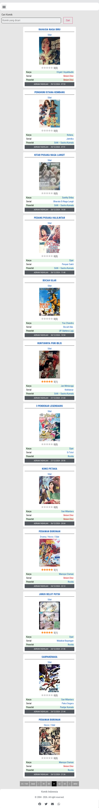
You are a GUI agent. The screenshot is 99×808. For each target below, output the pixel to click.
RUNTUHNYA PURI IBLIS (49, 343)
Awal (33, 784)
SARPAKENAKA (49, 656)
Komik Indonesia (49, 791)
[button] (4, 6)
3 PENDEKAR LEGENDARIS (49, 405)
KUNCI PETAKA (49, 468)
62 (59, 784)
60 (49, 784)
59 (44, 784)
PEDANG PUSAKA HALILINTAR (49, 217)
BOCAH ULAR (49, 280)
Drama (43, 536)
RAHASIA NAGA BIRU (49, 29)
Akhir (75, 784)
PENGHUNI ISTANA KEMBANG (49, 92)
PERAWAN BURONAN (49, 531)
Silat (50, 34)
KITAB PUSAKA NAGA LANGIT (49, 154)
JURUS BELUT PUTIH (49, 594)
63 (65, 784)
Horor (50, 536)
